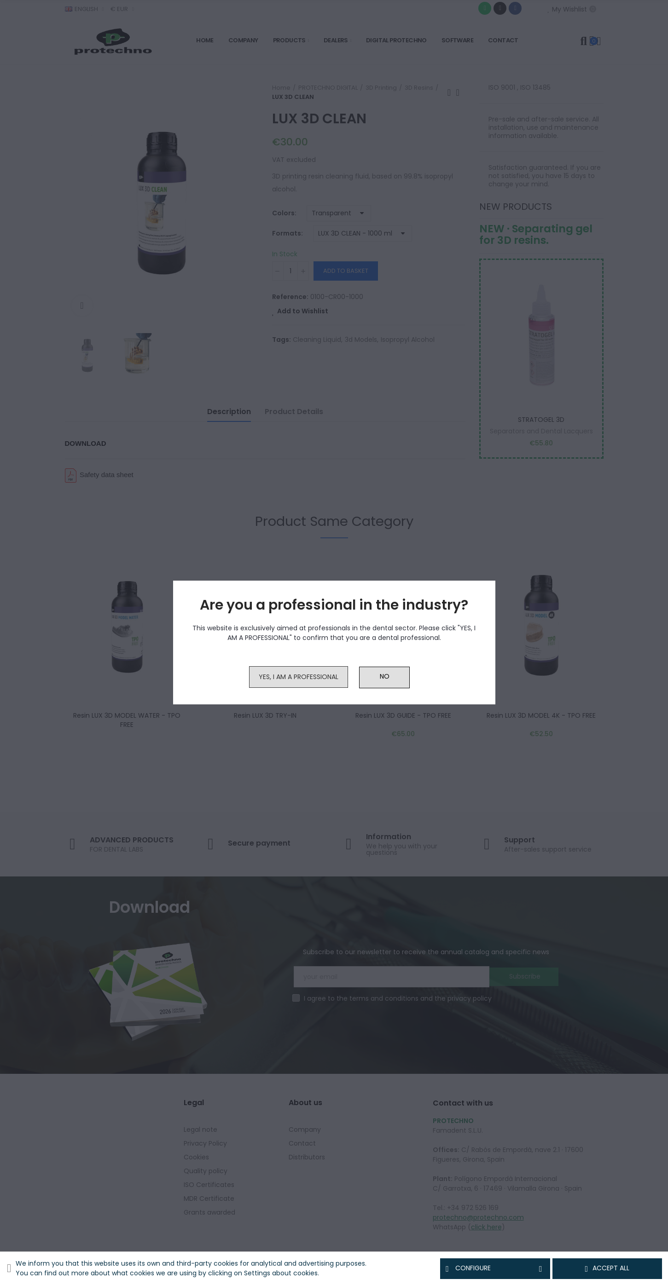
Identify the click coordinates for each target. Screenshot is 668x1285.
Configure (495, 1268)
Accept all (607, 1268)
